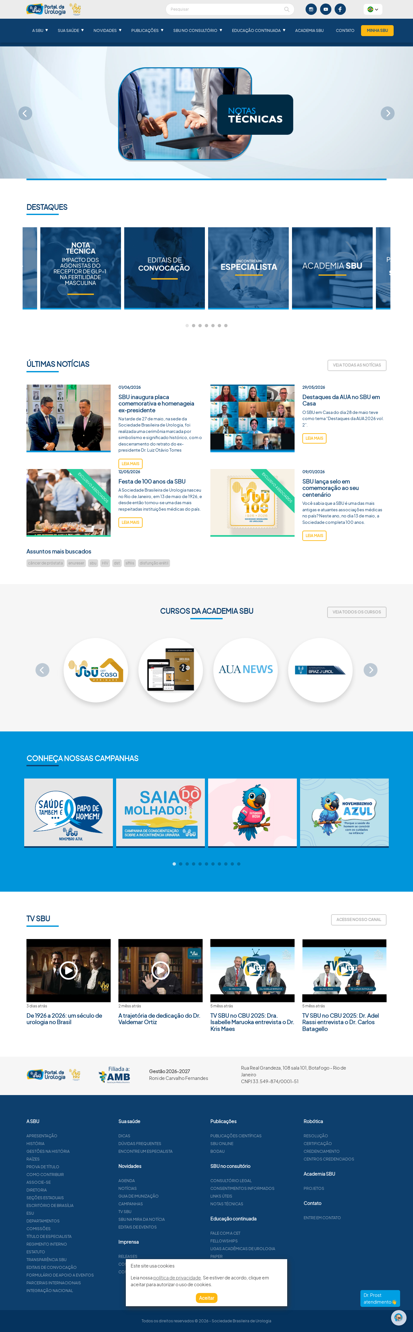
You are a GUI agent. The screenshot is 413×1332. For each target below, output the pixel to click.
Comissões (70, 1228)
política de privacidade (177, 1277)
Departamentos (74, 1221)
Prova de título (74, 1166)
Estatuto (67, 1251)
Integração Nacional (81, 1290)
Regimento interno (78, 1244)
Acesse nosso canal (359, 919)
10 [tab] (232, 864)
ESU (61, 1213)
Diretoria (68, 1190)
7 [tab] (226, 326)
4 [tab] (206, 326)
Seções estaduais (76, 1197)
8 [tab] (219, 864)
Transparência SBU (78, 1259)
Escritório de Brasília (81, 1205)
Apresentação (73, 1135)
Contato (345, 30)
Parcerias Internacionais (85, 1282)
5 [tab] (213, 326)
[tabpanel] (248, 268)
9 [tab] (226, 864)
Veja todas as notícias (357, 365)
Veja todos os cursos (357, 612)
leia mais (130, 495)
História (67, 1143)
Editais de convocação (83, 1267)
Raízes (64, 1159)
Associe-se (70, 1182)
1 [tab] (187, 326)
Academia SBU (309, 30)
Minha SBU (377, 30)
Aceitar (206, 1298)
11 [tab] (239, 864)
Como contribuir (76, 1174)
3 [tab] (200, 326)
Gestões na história (79, 1151)
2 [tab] (193, 326)
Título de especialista (80, 1236)
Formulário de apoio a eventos (91, 1275)
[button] (373, 9)
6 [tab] (219, 326)
